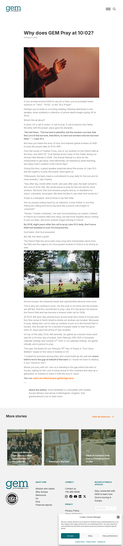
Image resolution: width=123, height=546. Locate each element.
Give (38, 501)
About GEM (41, 482)
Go (37, 498)
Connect (69, 482)
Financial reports (44, 505)
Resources (41, 495)
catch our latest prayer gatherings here (53, 378)
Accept (70, 536)
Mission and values (45, 488)
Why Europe (42, 492)
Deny (90, 536)
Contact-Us (101, 542)
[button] (118, 517)
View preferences (110, 536)
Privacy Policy (91, 542)
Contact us (70, 488)
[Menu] (108, 9)
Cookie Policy (80, 542)
